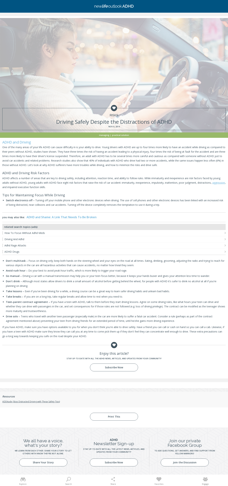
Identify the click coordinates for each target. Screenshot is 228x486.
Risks (114, 115)
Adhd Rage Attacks (15, 245)
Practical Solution (120, 135)
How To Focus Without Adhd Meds (24, 233)
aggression (218, 182)
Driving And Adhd (14, 239)
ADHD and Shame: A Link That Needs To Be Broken (62, 217)
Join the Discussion (184, 462)
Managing (104, 135)
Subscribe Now (114, 367)
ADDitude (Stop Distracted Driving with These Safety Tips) (31, 401)
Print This (114, 416)
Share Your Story (43, 462)
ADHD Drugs (11, 251)
